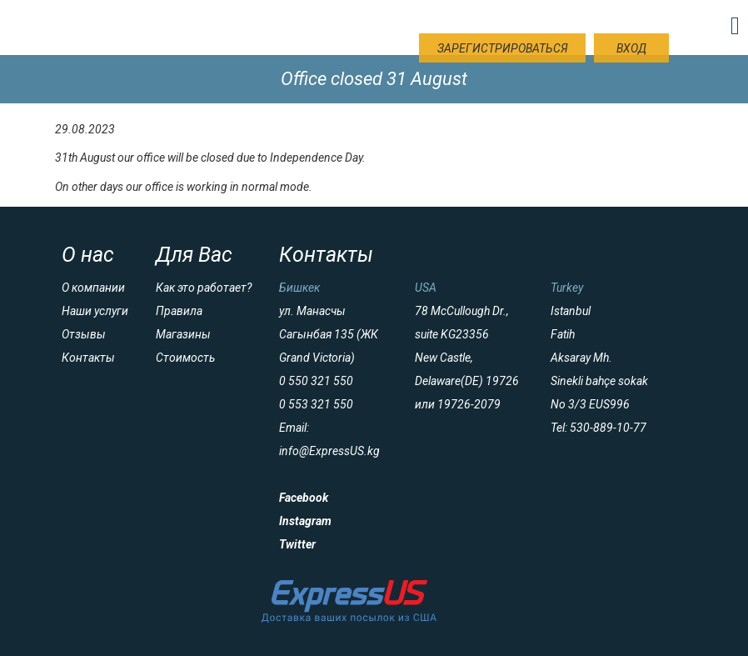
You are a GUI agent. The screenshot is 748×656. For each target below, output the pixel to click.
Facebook (303, 497)
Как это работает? (204, 287)
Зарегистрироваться (502, 48)
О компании (93, 287)
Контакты (88, 357)
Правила (179, 311)
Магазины (183, 334)
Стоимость (185, 357)
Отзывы (84, 334)
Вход (631, 48)
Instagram (305, 521)
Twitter (297, 544)
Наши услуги (95, 311)
